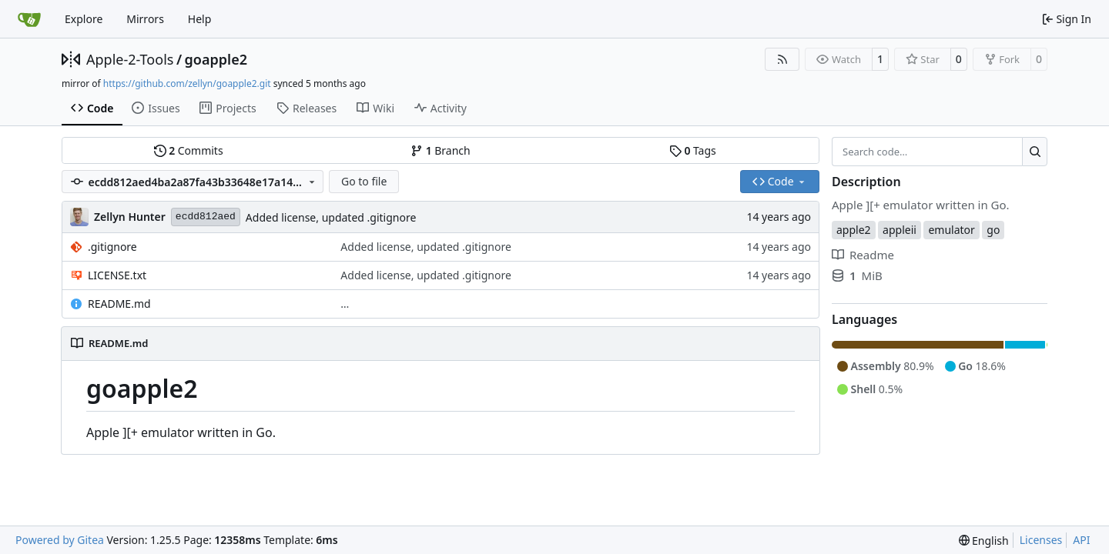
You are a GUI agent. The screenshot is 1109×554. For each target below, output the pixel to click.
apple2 (853, 229)
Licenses (1041, 539)
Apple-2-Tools (129, 59)
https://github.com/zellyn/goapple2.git (187, 83)
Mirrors (145, 19)
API (1081, 539)
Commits (188, 150)
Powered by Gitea (59, 539)
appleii (899, 229)
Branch (440, 150)
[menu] (984, 540)
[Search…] (1034, 151)
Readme (863, 254)
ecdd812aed (206, 216)
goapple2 (216, 59)
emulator (951, 229)
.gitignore (112, 246)
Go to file (364, 181)
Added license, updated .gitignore (331, 217)
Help (200, 19)
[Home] (29, 19)
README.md (119, 303)
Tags (692, 150)
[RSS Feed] (782, 59)
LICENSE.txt (117, 275)
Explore (83, 19)
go (993, 229)
